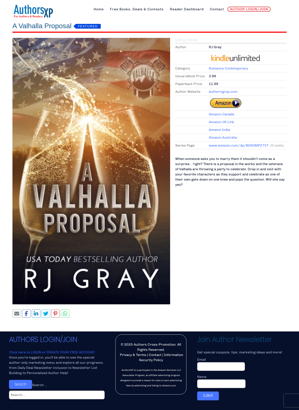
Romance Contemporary (228, 68)
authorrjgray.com (223, 92)
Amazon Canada (221, 114)
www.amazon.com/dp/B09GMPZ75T (238, 145)
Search (20, 384)
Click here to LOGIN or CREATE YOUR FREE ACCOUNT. (52, 352)
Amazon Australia (223, 137)
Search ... (39, 385)
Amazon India (219, 130)
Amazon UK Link (221, 122)
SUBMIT (208, 395)
